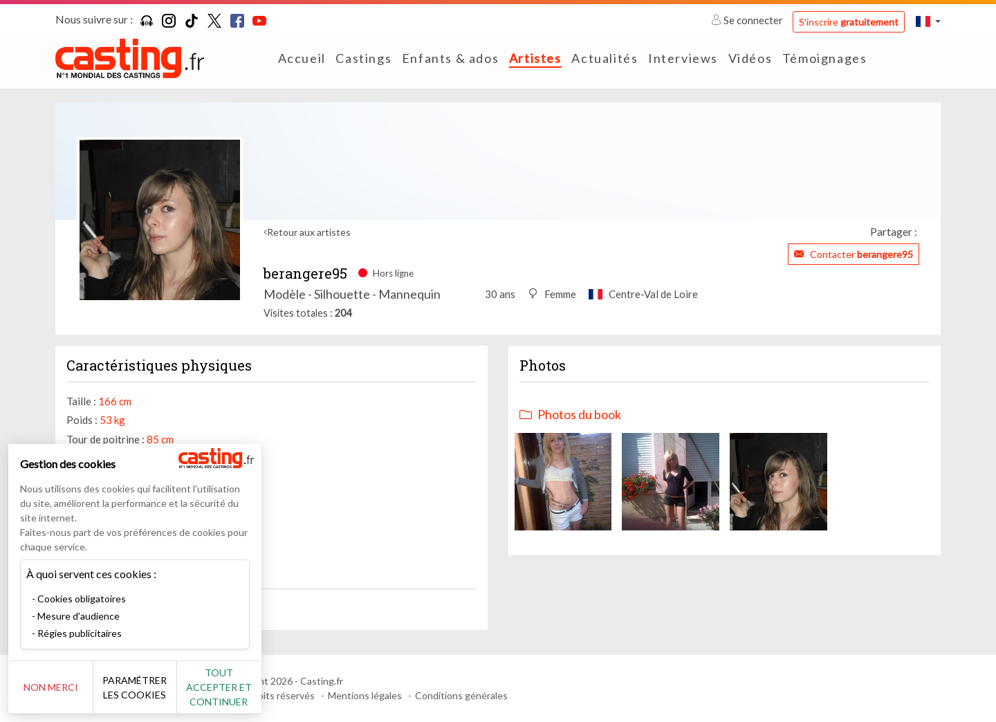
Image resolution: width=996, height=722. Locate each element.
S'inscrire (848, 22)
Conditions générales (461, 695)
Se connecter (748, 20)
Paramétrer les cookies (154, 687)
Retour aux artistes (309, 232)
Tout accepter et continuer (250, 687)
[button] (928, 21)
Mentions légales (365, 695)
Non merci (57, 687)
